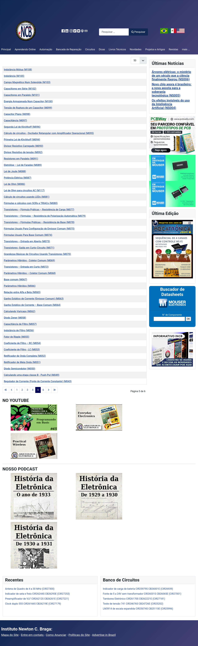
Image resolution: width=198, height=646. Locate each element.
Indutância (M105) (14, 75)
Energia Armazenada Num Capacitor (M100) (28, 101)
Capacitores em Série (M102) (20, 88)
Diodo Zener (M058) (15, 317)
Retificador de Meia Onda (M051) (22, 362)
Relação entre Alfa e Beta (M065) (22, 292)
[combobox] (114, 31)
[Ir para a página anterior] (11, 390)
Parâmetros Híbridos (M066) (19, 285)
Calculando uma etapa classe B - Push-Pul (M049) (31, 375)
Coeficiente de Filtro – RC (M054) (22, 343)
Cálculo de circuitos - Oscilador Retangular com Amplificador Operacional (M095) (49, 133)
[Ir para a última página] (54, 390)
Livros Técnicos (117, 49)
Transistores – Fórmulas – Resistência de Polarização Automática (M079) (45, 215)
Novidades (136, 49)
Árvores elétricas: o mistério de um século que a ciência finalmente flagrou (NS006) (171, 75)
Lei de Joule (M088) (15, 171)
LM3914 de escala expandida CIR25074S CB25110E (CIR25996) (138, 608)
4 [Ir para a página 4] (32, 389)
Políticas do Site (79, 635)
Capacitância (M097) (15, 120)
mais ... (186, 49)
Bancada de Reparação (68, 49)
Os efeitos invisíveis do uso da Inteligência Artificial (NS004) (171, 104)
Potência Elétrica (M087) (17, 177)
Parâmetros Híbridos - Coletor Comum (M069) (29, 260)
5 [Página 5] (38, 389)
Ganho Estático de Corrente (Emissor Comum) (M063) (34, 298)
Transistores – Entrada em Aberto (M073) (27, 241)
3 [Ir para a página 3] (27, 389)
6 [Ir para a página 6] (43, 389)
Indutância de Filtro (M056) (19, 330)
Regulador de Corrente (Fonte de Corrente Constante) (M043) (38, 381)
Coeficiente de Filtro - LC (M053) (22, 349)
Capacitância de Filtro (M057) (20, 324)
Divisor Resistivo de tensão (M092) (23, 152)
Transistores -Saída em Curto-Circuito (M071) (29, 247)
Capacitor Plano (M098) (17, 114)
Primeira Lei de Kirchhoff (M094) (22, 139)
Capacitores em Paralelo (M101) (22, 95)
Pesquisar (138, 31)
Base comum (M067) (15, 279)
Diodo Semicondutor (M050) (19, 368)
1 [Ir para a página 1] (17, 389)
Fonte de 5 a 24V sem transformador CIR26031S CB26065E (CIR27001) (142, 593)
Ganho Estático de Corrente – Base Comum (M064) (32, 305)
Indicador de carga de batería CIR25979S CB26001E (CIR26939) (138, 588)
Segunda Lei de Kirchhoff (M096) (22, 126)
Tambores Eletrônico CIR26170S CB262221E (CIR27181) (134, 598)
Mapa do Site (10, 635)
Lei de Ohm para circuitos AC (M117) (24, 190)
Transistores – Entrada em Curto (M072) (26, 266)
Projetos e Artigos (155, 49)
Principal (6, 49)
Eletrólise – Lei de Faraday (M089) (23, 165)
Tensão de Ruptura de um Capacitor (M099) (28, 107)
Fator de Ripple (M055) (16, 336)
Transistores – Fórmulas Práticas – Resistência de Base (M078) (39, 222)
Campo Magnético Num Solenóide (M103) (27, 82)
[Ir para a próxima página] (48, 390)
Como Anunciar (56, 635)
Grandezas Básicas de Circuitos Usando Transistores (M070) (37, 254)
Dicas (102, 49)
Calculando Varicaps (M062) (19, 311)
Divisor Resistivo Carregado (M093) (23, 145)
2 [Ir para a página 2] (22, 389)
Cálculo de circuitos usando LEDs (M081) (26, 196)
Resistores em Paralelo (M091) (21, 158)
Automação (45, 49)
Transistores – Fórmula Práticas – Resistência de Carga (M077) (39, 209)
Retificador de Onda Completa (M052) (25, 355)
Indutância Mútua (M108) (18, 69)
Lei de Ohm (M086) (14, 184)
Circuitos (90, 49)
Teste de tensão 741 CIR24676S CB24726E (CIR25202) (133, 603)
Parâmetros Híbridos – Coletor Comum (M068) (30, 273)
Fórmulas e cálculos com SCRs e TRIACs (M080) (31, 203)
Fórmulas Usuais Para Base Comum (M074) (28, 235)
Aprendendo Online (25, 49)
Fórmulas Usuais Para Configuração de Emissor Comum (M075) (39, 228)
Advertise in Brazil (104, 635)
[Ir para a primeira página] (5, 390)
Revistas (173, 49)
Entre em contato (32, 635)
